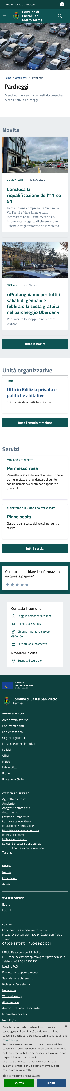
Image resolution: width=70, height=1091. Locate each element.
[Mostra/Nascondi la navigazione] (4, 15)
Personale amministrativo (18, 743)
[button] (35, 1076)
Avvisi (6, 884)
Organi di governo (13, 737)
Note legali (9, 1020)
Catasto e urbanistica (15, 817)
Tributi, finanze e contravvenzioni (23, 848)
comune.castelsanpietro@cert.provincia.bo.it (37, 957)
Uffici (10, 381)
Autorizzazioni (16, 508)
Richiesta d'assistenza (16, 984)
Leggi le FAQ (10, 966)
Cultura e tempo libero (16, 821)
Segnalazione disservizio (17, 978)
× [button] (65, 1026)
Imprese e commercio (15, 834)
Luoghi (6, 910)
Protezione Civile (13, 779)
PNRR (6, 761)
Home (7, 78)
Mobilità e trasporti (20, 460)
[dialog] (35, 1056)
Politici (6, 749)
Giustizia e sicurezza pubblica (20, 830)
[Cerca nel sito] (59, 16)
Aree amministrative (15, 720)
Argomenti (21, 78)
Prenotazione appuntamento (20, 972)
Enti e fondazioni (13, 731)
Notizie (12, 285)
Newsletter (9, 990)
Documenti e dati (13, 726)
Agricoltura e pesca (14, 799)
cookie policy (10, 1040)
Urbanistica (9, 767)
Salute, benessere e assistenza (21, 843)
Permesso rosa (22, 468)
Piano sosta (19, 517)
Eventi (6, 904)
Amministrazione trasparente (21, 1008)
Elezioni (7, 773)
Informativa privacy (14, 1014)
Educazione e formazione (18, 825)
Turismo (7, 852)
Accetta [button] (19, 1083)
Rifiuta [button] (51, 1083)
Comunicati (15, 180)
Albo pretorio (10, 1002)
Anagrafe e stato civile (16, 808)
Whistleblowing (12, 996)
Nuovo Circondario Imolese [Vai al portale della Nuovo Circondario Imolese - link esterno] (20, 4)
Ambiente (8, 803)
